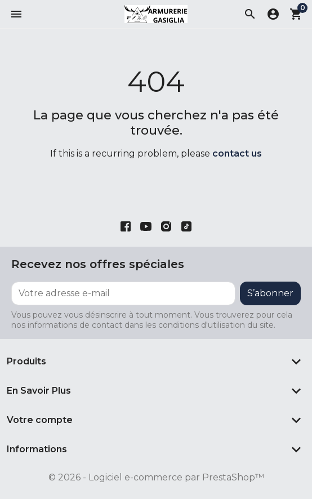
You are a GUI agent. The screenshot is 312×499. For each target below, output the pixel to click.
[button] (16, 14)
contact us (237, 153)
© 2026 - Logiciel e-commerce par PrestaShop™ (156, 477)
